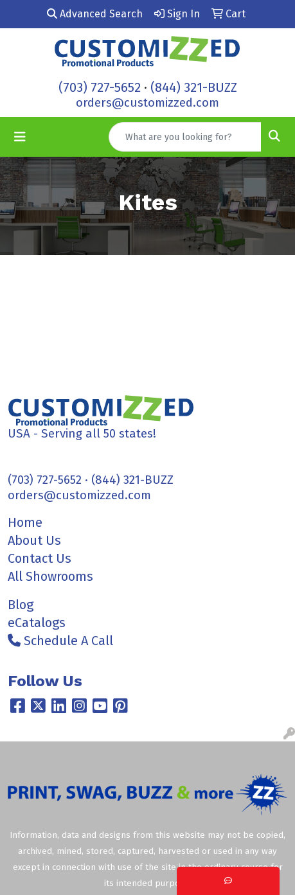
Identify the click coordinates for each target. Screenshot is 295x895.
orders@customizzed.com (147, 103)
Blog (20, 604)
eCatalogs (37, 622)
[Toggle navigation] (19, 137)
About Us (34, 540)
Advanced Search (95, 14)
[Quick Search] (185, 137)
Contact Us (39, 558)
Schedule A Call (60, 640)
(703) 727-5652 (99, 87)
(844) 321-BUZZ (193, 87)
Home (25, 522)
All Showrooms (50, 576)
